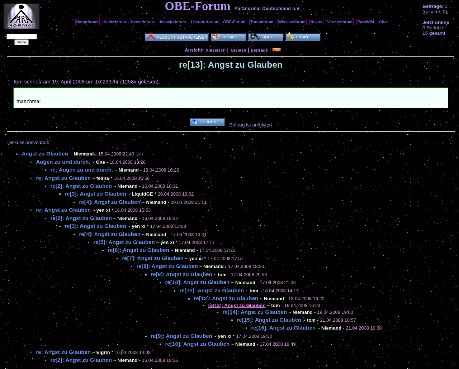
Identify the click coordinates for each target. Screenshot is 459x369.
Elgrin (103, 352)
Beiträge (259, 50)
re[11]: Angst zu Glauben (211, 290)
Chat (383, 22)
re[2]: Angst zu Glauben (81, 186)
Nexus (316, 22)
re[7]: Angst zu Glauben (153, 258)
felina (102, 178)
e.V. (296, 8)
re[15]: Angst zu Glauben (269, 320)
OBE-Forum (234, 22)
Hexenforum (142, 22)
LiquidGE (142, 194)
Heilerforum (115, 22)
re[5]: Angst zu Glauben (124, 242)
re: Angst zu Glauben (63, 178)
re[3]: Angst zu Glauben (95, 194)
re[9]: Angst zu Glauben (181, 274)
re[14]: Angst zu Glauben (254, 312)
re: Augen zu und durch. (81, 170)
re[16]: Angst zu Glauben (283, 328)
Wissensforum (292, 22)
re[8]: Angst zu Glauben (167, 266)
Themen (238, 50)
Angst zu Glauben (45, 153)
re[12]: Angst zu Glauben (226, 298)
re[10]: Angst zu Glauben (197, 282)
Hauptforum (87, 22)
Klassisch (215, 50)
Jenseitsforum (172, 22)
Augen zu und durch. (63, 162)
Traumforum (262, 22)
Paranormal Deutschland (263, 8)
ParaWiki (366, 22)
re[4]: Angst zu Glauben (110, 202)
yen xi (103, 210)
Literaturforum (204, 22)
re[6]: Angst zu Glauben (138, 250)
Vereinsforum (339, 22)
